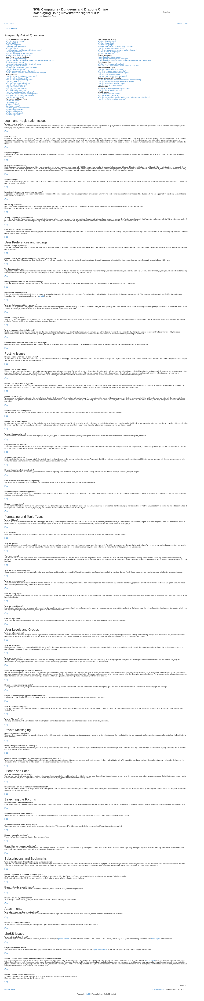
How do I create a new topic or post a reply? (21, 76)
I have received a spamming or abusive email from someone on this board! (124, 60)
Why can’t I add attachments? (16, 88)
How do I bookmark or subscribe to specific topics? (116, 81)
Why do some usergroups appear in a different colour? (117, 50)
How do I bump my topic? (15, 97)
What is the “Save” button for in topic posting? (22, 94)
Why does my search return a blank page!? (113, 73)
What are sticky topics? (14, 111)
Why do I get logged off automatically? (19, 53)
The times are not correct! (15, 62)
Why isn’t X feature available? (108, 95)
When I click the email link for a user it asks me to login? (26, 73)
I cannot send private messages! (109, 57)
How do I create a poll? (14, 81)
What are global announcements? (18, 108)
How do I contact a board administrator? (112, 99)
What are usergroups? (106, 45)
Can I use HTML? (12, 102)
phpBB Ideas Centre (100, 949)
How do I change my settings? (16, 59)
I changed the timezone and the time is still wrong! (23, 64)
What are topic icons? (13, 115)
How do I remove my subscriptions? (110, 85)
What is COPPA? (12, 43)
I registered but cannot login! (16, 46)
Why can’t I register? (13, 45)
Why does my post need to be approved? (20, 95)
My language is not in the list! (16, 66)
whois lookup (150, 960)
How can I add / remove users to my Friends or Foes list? (118, 66)
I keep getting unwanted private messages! (113, 59)
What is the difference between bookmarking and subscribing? (120, 80)
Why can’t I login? (12, 48)
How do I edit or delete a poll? (16, 85)
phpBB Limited (63, 939)
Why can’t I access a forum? (16, 87)
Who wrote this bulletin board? (109, 94)
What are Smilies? (12, 104)
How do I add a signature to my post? (19, 80)
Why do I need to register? (15, 41)
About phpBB (155, 939)
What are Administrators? (107, 41)
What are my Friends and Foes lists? (111, 64)
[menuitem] (185, 23)
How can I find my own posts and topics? (112, 76)
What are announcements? (15, 109)
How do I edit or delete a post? (17, 78)
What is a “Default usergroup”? (109, 52)
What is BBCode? (12, 101)
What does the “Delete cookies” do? (18, 55)
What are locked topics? (14, 113)
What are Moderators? (106, 43)
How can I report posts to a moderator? (20, 92)
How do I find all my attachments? (110, 90)
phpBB (41, 296)
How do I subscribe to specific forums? (111, 83)
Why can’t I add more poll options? (18, 83)
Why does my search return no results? (112, 71)
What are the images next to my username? (21, 67)
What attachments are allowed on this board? (114, 88)
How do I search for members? (109, 74)
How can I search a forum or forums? (111, 69)
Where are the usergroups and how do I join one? (115, 46)
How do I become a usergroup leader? (111, 48)
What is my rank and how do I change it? (20, 71)
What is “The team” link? (106, 53)
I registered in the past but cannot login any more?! (24, 50)
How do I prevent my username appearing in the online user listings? (30, 60)
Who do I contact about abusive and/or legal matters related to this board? (124, 97)
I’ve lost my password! (14, 52)
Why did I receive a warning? (16, 90)
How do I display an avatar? (16, 69)
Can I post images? (13, 106)
